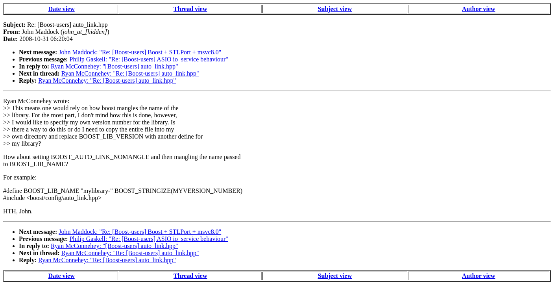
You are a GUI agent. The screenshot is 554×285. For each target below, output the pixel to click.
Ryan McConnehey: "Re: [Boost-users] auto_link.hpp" (130, 73)
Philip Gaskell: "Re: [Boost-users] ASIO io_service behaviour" (149, 59)
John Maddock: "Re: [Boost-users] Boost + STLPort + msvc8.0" (140, 52)
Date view (61, 9)
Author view (478, 9)
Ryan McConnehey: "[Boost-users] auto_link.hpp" (114, 66)
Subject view (335, 9)
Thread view (190, 9)
